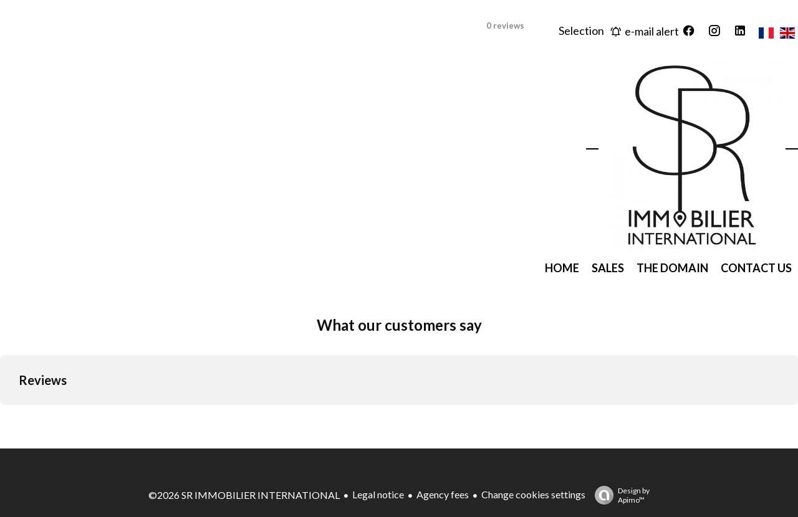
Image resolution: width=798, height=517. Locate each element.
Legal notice (378, 494)
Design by (619, 495)
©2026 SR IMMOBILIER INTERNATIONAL (244, 495)
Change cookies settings (533, 494)
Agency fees (442, 494)
